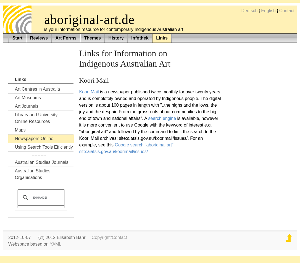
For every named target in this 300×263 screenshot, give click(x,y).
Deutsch (249, 10)
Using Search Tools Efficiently (44, 147)
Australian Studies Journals (42, 162)
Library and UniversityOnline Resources (36, 118)
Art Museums (28, 97)
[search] (40, 197)
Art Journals (26, 106)
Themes (92, 38)
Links (162, 38)
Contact (286, 10)
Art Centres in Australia (37, 89)
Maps (20, 130)
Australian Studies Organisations (33, 174)
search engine (162, 118)
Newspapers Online (34, 138)
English (268, 10)
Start (17, 38)
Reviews (39, 38)
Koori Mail (89, 92)
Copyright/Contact (109, 237)
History (116, 38)
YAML (55, 244)
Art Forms (65, 38)
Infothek (139, 38)
